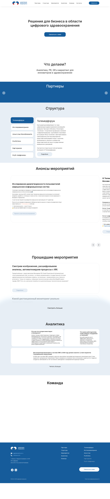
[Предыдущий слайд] (3, 92)
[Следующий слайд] (106, 92)
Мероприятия (55, 3)
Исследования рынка (20, 127)
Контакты (79, 3)
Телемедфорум (18, 120)
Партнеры (37, 3)
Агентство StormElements (22, 134)
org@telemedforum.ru (18, 453)
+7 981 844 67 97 (16, 455)
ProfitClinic (17, 141)
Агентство (87, 453)
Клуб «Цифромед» (19, 155)
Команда (71, 3)
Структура (46, 3)
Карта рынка (17, 148)
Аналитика (64, 3)
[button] (94, 3)
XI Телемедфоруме (25, 204)
